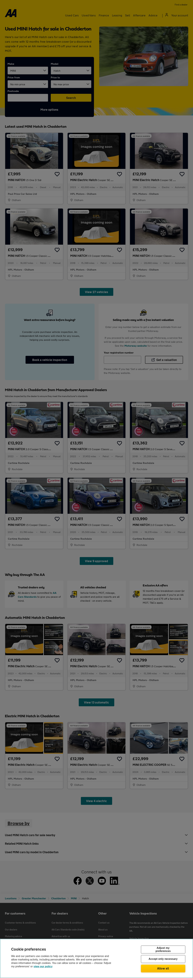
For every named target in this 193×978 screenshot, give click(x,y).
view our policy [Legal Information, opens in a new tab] (43, 966)
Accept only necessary (163, 959)
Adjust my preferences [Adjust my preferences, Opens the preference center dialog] (163, 949)
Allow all (163, 968)
